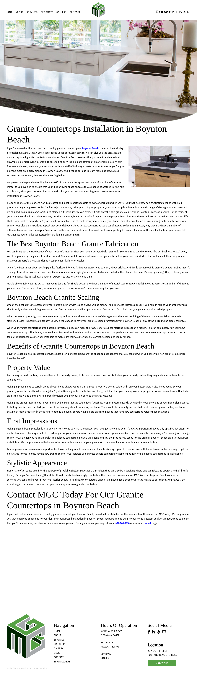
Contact (75, 12)
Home (9, 12)
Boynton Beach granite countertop (170, 437)
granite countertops (18, 332)
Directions (161, 663)
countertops (155, 407)
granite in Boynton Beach (48, 171)
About (20, 12)
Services (32, 12)
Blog (57, 652)
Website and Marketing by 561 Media (27, 668)
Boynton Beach (90, 148)
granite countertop (36, 157)
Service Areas (62, 661)
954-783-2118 (122, 523)
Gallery (61, 12)
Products (47, 12)
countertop (91, 484)
